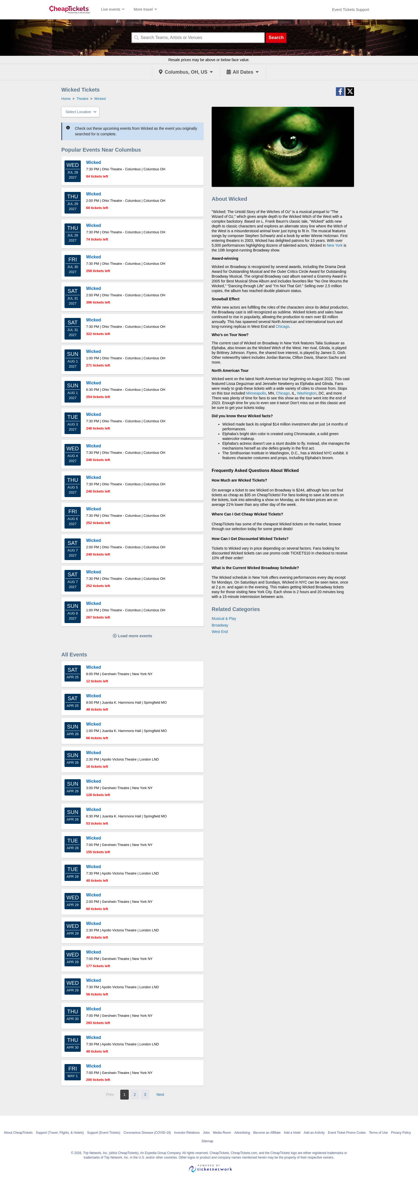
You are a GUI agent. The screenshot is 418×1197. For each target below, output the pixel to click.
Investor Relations (187, 1133)
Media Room (222, 1133)
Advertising (242, 1133)
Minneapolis (256, 393)
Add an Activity (314, 1133)
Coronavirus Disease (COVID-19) (147, 1133)
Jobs (206, 1133)
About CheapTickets (18, 1133)
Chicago (282, 326)
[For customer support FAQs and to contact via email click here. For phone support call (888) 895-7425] (350, 9)
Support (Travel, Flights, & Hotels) (60, 1133)
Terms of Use (378, 1133)
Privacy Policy (401, 1133)
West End (220, 631)
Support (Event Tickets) (103, 1133)
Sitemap (207, 1141)
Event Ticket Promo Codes (347, 1133)
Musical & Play (224, 618)
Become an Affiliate (267, 1133)
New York (335, 245)
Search (276, 37)
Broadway (220, 625)
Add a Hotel (292, 1133)
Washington (306, 393)
